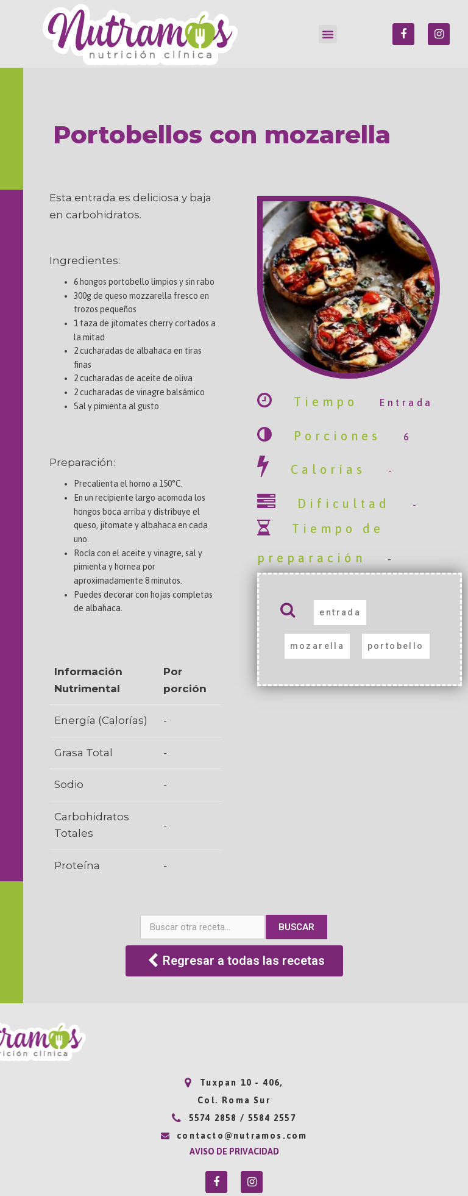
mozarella (317, 646)
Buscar (296, 927)
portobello (395, 646)
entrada (340, 612)
